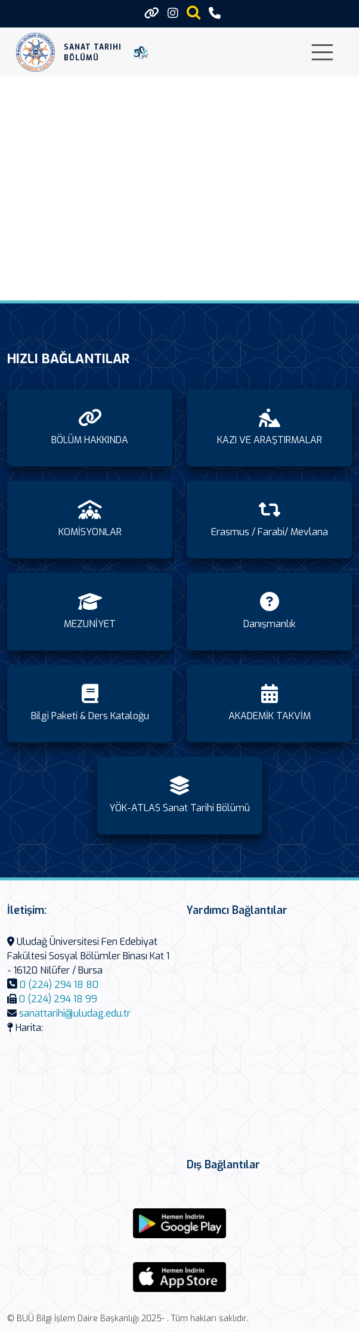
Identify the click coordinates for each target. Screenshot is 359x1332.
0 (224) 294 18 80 (59, 984)
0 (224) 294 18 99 (58, 999)
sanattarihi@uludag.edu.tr (75, 1013)
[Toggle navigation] (322, 52)
